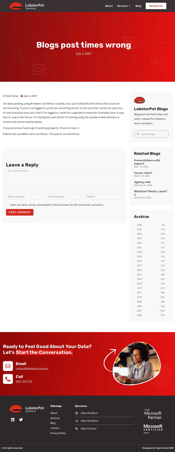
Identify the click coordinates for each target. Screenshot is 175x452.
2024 (139, 233)
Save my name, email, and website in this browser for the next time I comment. (57, 204)
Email (21, 363)
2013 (139, 283)
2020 (139, 251)
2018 (139, 260)
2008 (139, 306)
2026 (139, 224)
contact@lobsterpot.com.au (32, 368)
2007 (139, 310)
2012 (139, 288)
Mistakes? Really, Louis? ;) (150, 193)
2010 (139, 297)
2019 (139, 256)
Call (19, 376)
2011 (139, 292)
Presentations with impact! (147, 162)
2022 (139, 242)
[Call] (8, 379)
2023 (139, 238)
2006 (139, 315)
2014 (139, 279)
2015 (139, 274)
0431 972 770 (24, 381)
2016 (139, 270)
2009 (139, 301)
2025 (139, 229)
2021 (139, 247)
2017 (139, 265)
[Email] (8, 366)
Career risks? (143, 173)
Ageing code (142, 182)
